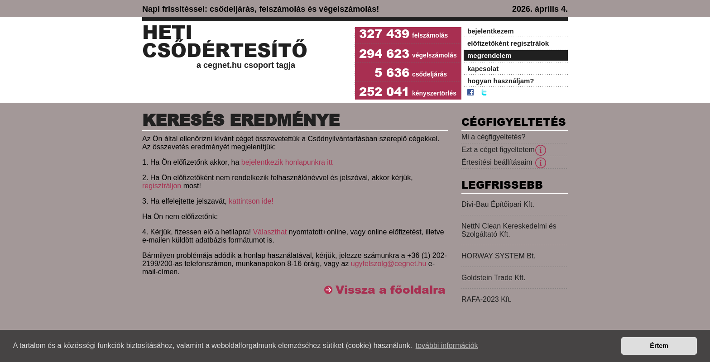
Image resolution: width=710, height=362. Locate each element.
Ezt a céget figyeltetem (498, 149)
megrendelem (489, 55)
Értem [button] (659, 345)
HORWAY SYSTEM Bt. (498, 256)
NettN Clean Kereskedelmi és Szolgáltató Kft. (508, 230)
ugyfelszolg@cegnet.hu (389, 263)
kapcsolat (483, 68)
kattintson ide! (251, 201)
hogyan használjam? (500, 81)
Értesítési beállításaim (496, 162)
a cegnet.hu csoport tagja (246, 65)
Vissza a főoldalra (391, 289)
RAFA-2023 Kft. (486, 299)
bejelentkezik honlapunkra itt (287, 162)
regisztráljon (161, 186)
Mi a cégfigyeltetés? (493, 137)
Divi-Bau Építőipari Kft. (497, 204)
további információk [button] (447, 345)
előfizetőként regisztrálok (508, 43)
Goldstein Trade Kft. (493, 277)
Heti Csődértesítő (224, 42)
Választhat (270, 232)
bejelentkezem (490, 31)
